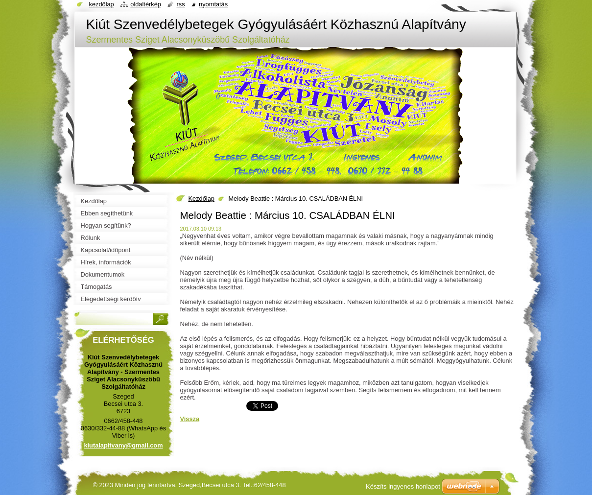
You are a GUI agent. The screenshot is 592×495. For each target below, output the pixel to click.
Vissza (190, 419)
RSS (180, 4)
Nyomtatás (213, 4)
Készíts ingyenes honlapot (403, 486)
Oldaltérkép (145, 4)
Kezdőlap (201, 198)
